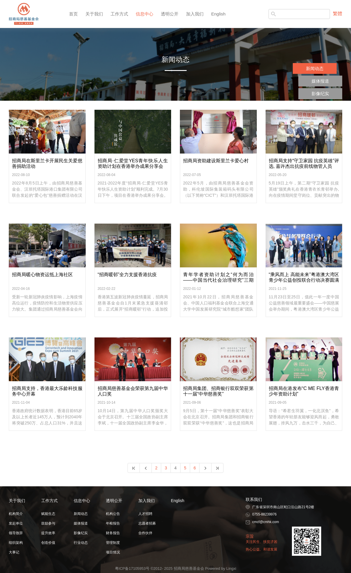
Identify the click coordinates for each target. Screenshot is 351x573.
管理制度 (113, 543)
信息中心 (144, 13)
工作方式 (119, 13)
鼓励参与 (48, 523)
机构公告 (113, 514)
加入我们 (195, 13)
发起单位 (16, 523)
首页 (73, 13)
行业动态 (81, 543)
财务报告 (113, 533)
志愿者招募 (147, 523)
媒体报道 (320, 81)
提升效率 (48, 533)
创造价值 (48, 543)
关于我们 (94, 13)
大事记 (14, 552)
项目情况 (113, 552)
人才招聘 (145, 514)
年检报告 (113, 523)
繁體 (337, 13)
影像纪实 (320, 93)
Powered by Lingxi (220, 568)
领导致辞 (16, 533)
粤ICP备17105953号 (132, 568)
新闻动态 (315, 68)
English (218, 13)
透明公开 (169, 13)
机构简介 (16, 514)
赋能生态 (48, 514)
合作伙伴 (145, 533)
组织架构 (16, 543)
